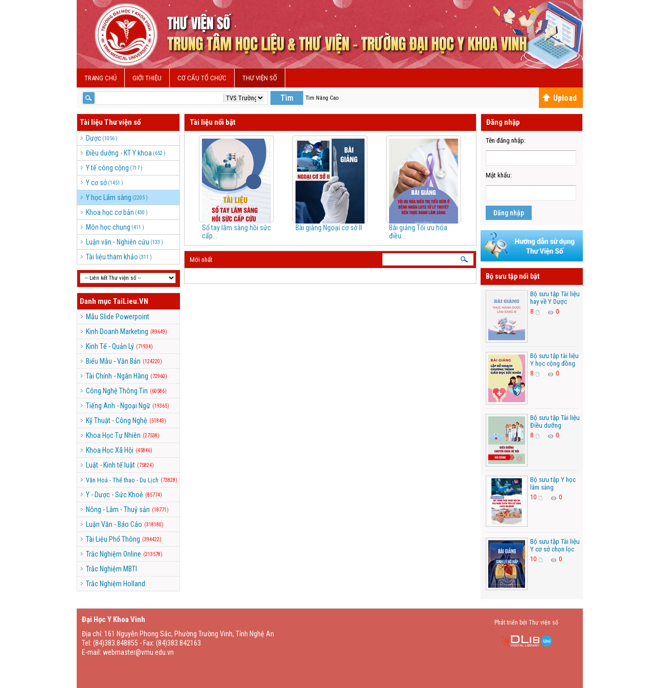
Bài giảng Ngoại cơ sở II (329, 228)
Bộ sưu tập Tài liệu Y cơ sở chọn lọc (555, 545)
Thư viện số (259, 78)
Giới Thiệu (147, 78)
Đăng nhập (508, 213)
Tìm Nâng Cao (322, 98)
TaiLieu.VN (130, 301)
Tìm (286, 98)
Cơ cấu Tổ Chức (201, 78)
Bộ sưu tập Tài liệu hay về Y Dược (555, 297)
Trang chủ (100, 78)
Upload (559, 98)
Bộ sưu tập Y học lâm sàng (553, 483)
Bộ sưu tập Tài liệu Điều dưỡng (555, 421)
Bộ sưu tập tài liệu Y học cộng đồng (554, 359)
